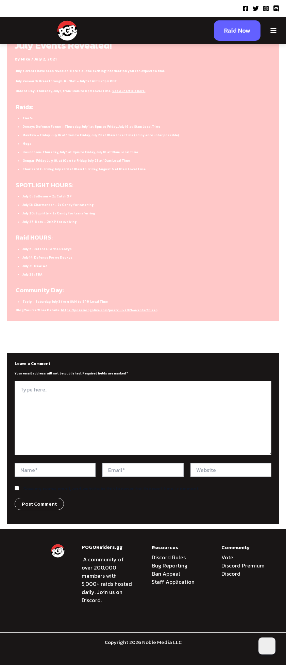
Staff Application (173, 582)
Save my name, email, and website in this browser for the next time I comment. (111, 488)
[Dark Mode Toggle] (267, 646)
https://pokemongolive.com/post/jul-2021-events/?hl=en (109, 310)
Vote (227, 557)
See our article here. (129, 91)
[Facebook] (245, 8)
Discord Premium (243, 565)
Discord (230, 574)
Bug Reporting (169, 565)
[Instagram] (266, 8)
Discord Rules (169, 557)
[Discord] (276, 8)
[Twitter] (256, 8)
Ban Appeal (166, 574)
